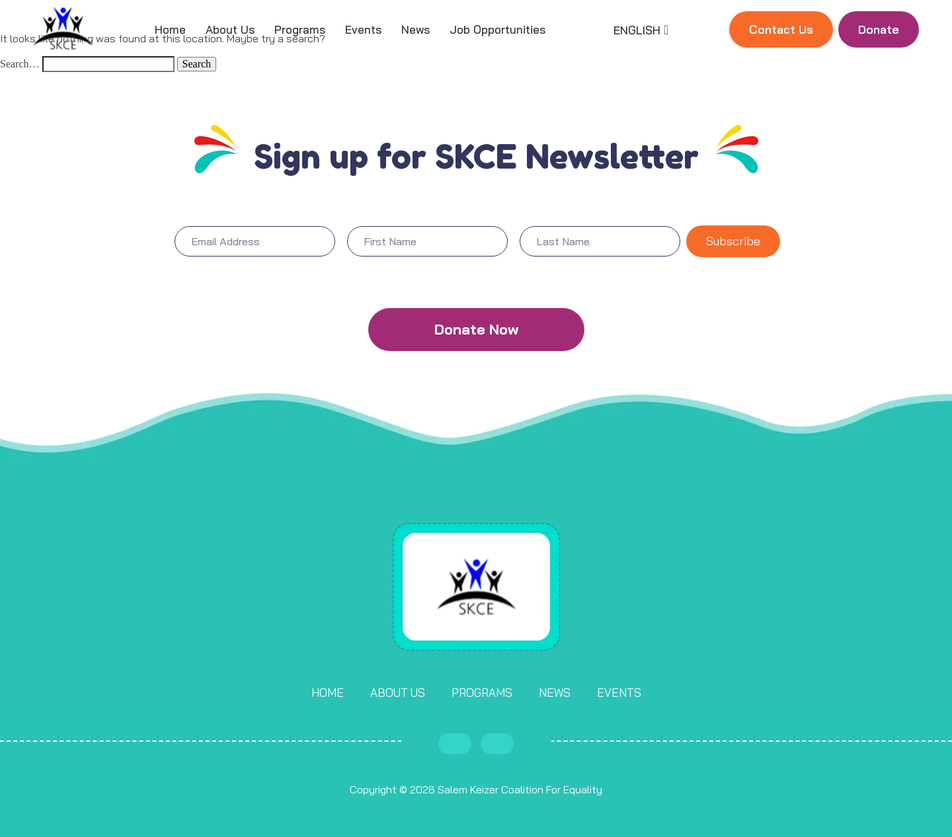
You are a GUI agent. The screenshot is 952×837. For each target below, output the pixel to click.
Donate (878, 29)
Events (363, 29)
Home (170, 29)
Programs (299, 29)
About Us (230, 29)
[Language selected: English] (639, 29)
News (415, 29)
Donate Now (476, 329)
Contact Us (781, 29)
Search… (20, 64)
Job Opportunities (497, 29)
